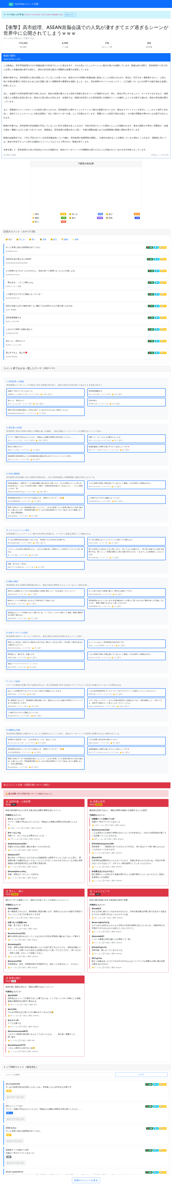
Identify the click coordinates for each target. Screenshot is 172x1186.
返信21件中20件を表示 (15, 1163)
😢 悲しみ (20, 239)
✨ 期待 (75, 239)
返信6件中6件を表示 (14, 1141)
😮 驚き (53, 239)
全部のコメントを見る (86, 1180)
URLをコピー (70, 14)
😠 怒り (32, 239)
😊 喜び (8, 239)
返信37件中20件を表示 (15, 1119)
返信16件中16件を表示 (15, 1097)
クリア (141, 1074)
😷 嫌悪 (64, 239)
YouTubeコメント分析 (24, 4)
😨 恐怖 (43, 239)
